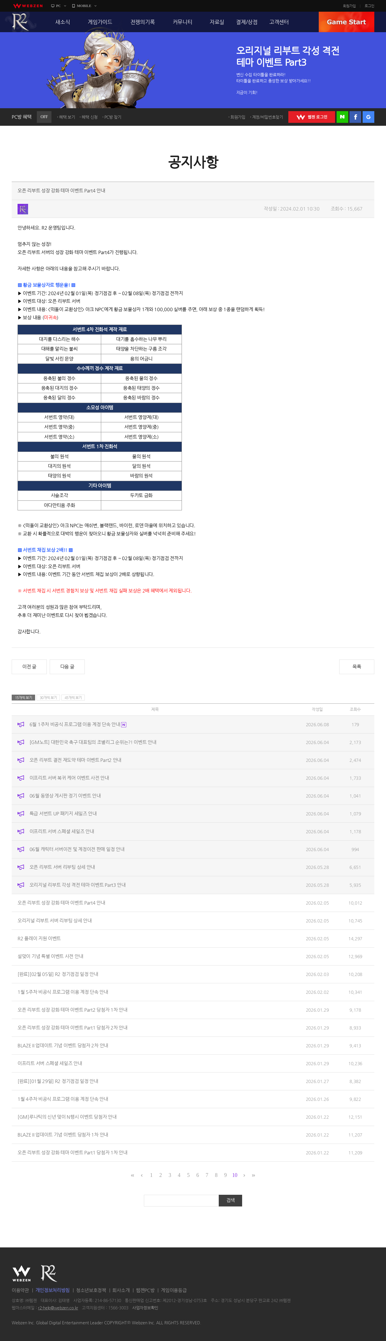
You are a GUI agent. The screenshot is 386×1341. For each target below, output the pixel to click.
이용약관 (20, 1290)
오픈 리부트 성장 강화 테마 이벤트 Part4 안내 (61, 903)
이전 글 (29, 666)
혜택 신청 (90, 117)
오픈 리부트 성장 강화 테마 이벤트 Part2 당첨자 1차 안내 (72, 1010)
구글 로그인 (368, 117)
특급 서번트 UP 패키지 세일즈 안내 (63, 813)
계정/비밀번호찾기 (267, 117)
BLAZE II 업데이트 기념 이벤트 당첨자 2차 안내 (63, 1045)
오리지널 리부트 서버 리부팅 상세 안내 (55, 920)
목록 (356, 666)
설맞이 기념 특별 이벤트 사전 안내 (50, 956)
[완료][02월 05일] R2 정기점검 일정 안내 (58, 974)
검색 (230, 1200)
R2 (21, 22)
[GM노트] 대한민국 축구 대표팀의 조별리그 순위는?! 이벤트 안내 (93, 742)
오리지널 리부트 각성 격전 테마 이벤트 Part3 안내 (78, 885)
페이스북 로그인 (355, 117)
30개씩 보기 (48, 698)
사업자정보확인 (145, 1308)
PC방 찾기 (112, 117)
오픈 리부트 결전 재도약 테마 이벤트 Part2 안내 (75, 760)
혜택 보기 (67, 117)
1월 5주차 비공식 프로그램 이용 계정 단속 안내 (63, 992)
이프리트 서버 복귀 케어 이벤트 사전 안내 (69, 778)
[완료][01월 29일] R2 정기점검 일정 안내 (58, 1081)
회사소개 (121, 1290)
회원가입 (349, 6)
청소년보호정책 (91, 1290)
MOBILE (84, 6)
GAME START (346, 22)
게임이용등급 (174, 1290)
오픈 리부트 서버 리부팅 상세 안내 (62, 867)
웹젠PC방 (145, 1290)
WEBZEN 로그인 (311, 117)
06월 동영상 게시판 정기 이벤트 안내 (65, 795)
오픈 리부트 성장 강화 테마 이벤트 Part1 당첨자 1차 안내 (72, 1152)
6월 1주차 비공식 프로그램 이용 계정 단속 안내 (78, 724)
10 (234, 1175)
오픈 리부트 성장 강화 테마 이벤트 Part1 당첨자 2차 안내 (72, 1027)
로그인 (369, 6)
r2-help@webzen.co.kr (58, 1308)
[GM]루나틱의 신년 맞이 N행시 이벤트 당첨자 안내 (67, 1117)
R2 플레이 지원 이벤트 (39, 938)
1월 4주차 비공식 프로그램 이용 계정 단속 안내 (63, 1099)
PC (58, 6)
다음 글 (67, 666)
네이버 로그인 (342, 117)
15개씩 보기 (23, 698)
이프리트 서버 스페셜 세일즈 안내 (62, 831)
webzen (27, 6)
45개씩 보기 (73, 698)
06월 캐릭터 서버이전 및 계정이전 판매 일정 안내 (77, 849)
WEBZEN (21, 1273)
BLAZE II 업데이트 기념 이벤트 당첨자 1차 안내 (63, 1134)
